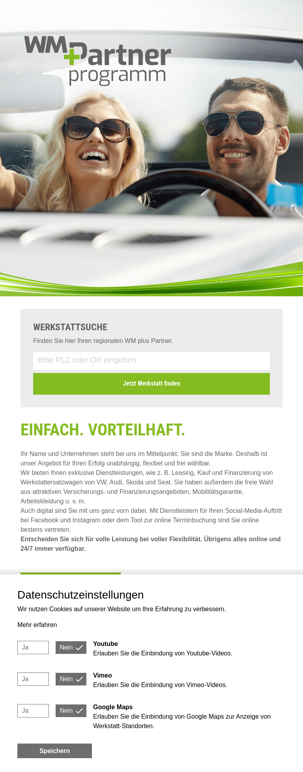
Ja (25, 647)
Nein (66, 647)
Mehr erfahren (37, 624)
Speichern (54, 751)
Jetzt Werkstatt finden (151, 383)
